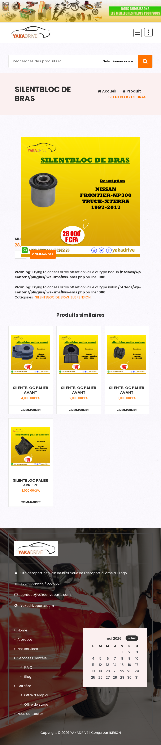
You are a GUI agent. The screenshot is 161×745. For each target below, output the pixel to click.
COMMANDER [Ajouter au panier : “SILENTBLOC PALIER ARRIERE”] (31, 502)
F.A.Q (28, 675)
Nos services (27, 656)
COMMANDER (43, 254)
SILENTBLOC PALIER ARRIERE (30, 482)
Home (22, 638)
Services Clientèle (32, 665)
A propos (24, 647)
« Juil (132, 646)
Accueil (107, 91)
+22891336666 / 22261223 (41, 590)
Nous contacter (30, 721)
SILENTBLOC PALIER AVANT (30, 390)
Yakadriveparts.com (37, 611)
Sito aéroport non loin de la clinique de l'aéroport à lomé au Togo (74, 579)
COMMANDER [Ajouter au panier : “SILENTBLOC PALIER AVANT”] (31, 410)
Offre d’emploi (36, 703)
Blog (27, 684)
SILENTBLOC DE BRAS (52, 297)
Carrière (24, 693)
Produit (131, 91)
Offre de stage (36, 712)
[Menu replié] (137, 33)
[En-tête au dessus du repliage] (148, 32)
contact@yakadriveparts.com (46, 600)
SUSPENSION (80, 297)
